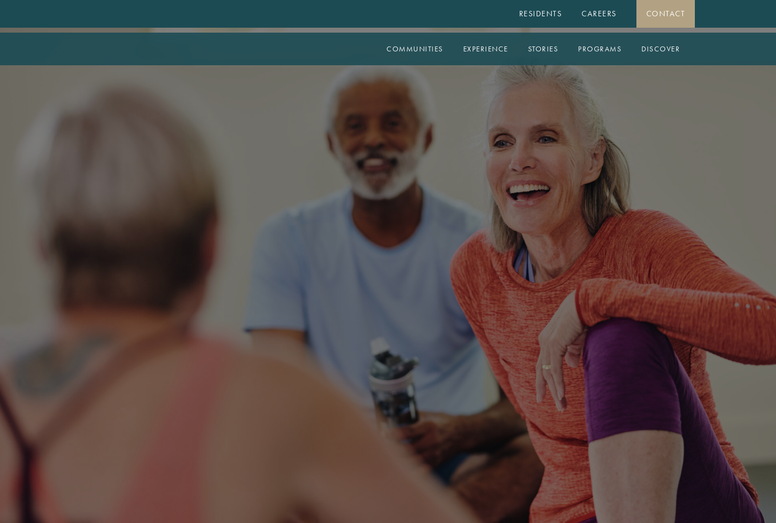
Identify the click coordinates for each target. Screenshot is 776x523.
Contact (665, 13)
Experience (485, 48)
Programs (600, 48)
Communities (415, 48)
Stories (543, 48)
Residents (540, 13)
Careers (599, 13)
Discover (660, 48)
